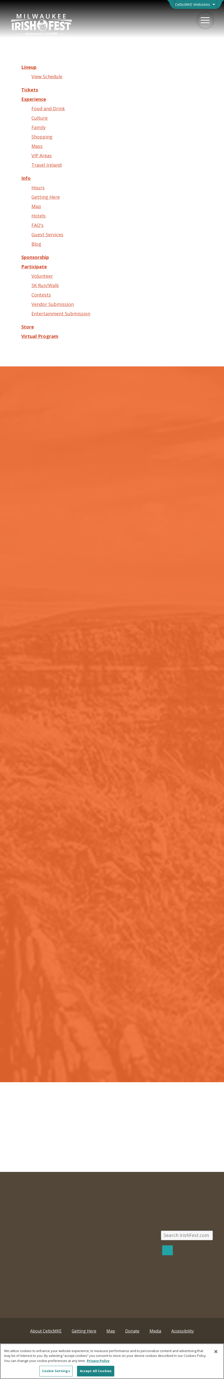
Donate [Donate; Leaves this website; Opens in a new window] (132, 1331)
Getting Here (45, 197)
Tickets (29, 90)
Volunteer (42, 276)
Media (155, 1331)
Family (38, 127)
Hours (38, 187)
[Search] (167, 1250)
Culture (39, 118)
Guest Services (47, 234)
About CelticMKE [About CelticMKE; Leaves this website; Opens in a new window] (46, 1331)
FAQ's (37, 225)
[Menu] (205, 20)
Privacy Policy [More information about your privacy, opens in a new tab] (98, 1360)
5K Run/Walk (45, 285)
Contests (41, 295)
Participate (34, 267)
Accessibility (182, 1331)
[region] (112, 1361)
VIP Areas (41, 155)
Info (26, 178)
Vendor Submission (52, 304)
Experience (33, 99)
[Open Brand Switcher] (195, 4)
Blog (36, 244)
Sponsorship (35, 257)
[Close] (215, 1351)
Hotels (38, 216)
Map (36, 206)
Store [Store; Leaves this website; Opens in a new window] (27, 327)
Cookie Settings (56, 1371)
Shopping (41, 137)
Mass (37, 146)
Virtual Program (39, 336)
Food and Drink (48, 108)
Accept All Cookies (95, 1371)
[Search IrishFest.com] (187, 1235)
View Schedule (46, 76)
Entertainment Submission (60, 314)
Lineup (28, 67)
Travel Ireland (46, 165)
